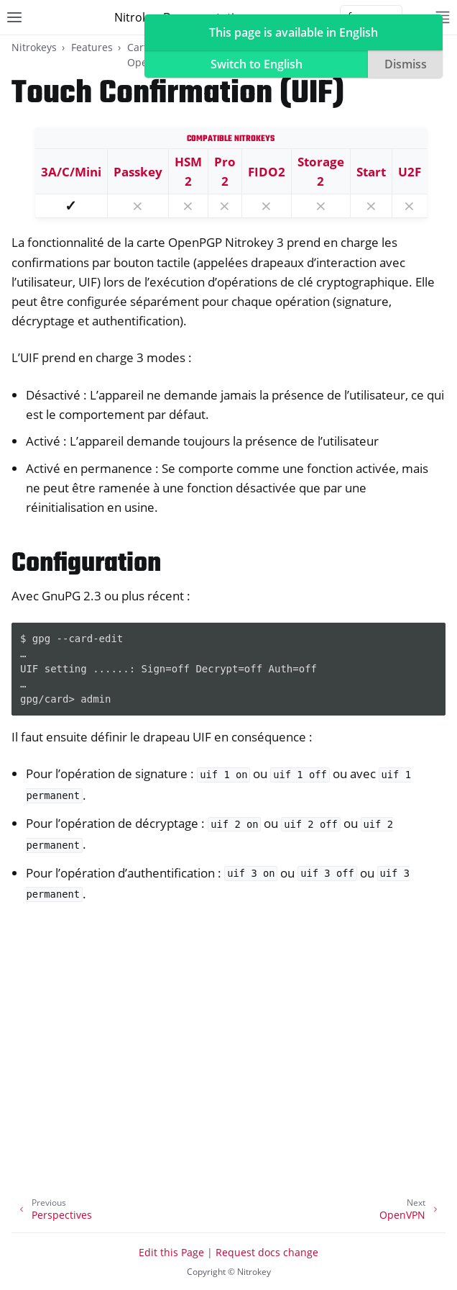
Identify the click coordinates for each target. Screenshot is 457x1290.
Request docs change (267, 1252)
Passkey (138, 171)
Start (371, 171)
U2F (409, 171)
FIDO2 (266, 171)
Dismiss (405, 64)
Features (92, 47)
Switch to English (257, 64)
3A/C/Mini (71, 171)
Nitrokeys (34, 47)
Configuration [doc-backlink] (86, 564)
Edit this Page (171, 1252)
